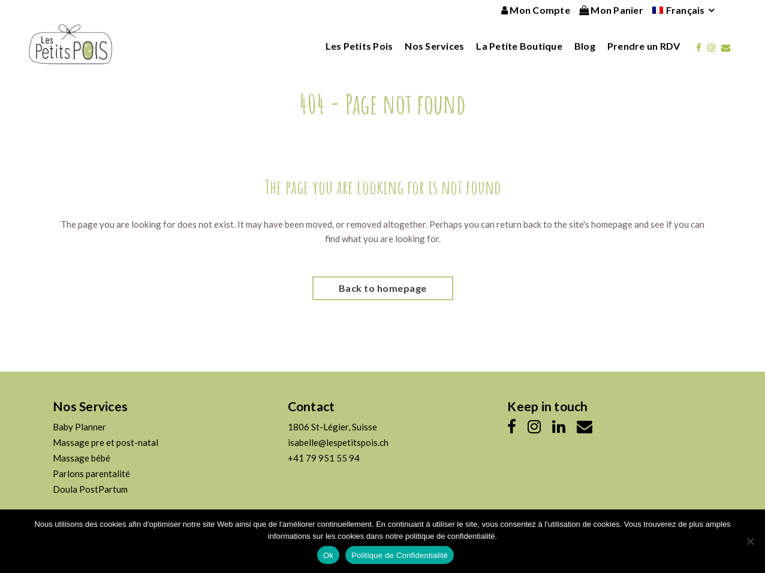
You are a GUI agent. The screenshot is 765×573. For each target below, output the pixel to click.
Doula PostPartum (90, 489)
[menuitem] (678, 10)
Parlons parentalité (91, 473)
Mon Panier (611, 10)
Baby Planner (79, 426)
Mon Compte (535, 10)
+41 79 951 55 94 (324, 458)
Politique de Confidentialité (399, 555)
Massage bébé (81, 458)
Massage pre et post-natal (105, 442)
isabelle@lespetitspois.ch (338, 442)
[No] (750, 541)
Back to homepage (383, 288)
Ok (328, 555)
